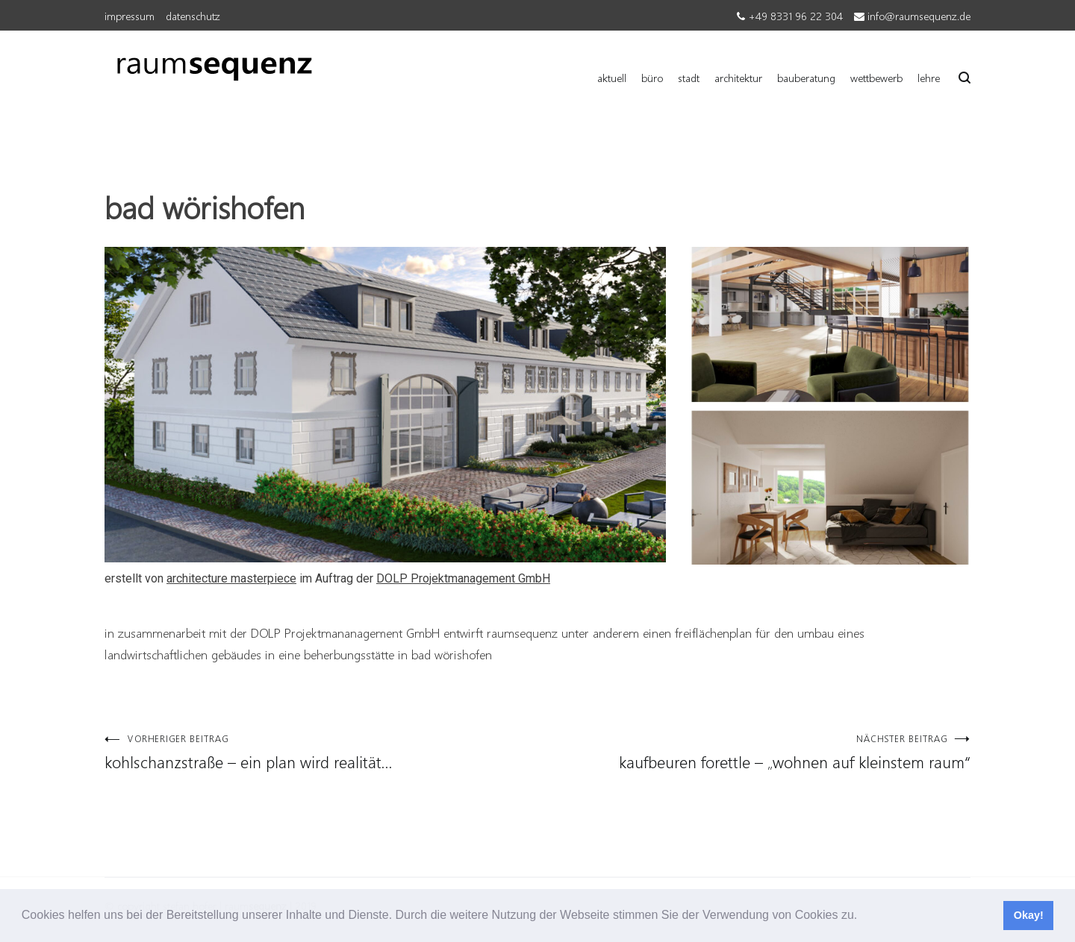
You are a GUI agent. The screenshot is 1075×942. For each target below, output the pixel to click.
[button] (863, 916)
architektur (738, 77)
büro (652, 77)
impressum (130, 15)
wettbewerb (876, 77)
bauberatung (806, 77)
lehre (928, 77)
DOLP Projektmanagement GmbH (463, 578)
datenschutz (193, 15)
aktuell (611, 77)
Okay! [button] (1029, 915)
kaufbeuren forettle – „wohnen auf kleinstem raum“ (754, 752)
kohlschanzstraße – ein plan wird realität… (321, 752)
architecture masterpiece (231, 578)
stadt (688, 77)
